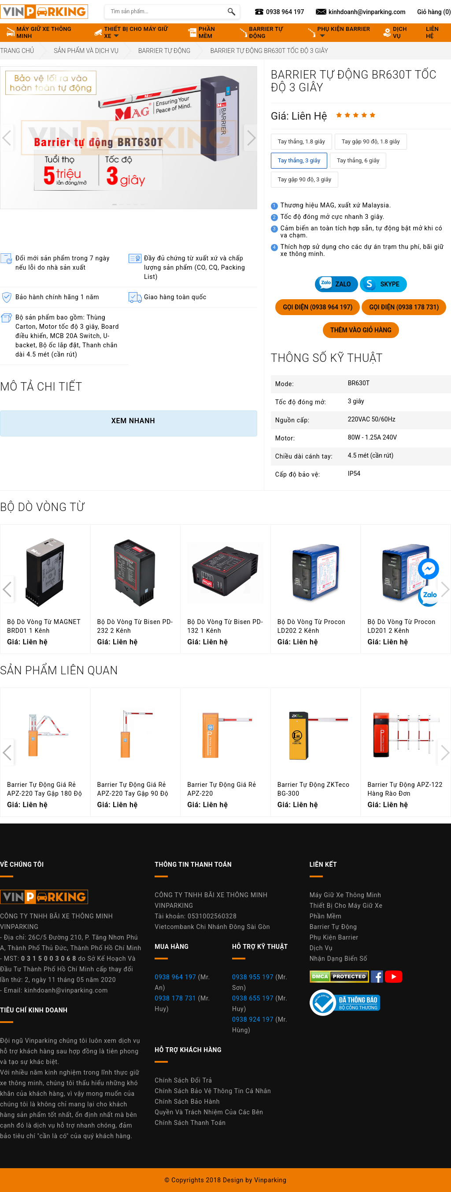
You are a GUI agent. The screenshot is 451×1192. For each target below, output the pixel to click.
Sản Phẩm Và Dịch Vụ (86, 50)
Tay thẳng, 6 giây (358, 160)
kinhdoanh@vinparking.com (66, 990)
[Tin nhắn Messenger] (428, 568)
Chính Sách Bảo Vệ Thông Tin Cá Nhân (213, 1090)
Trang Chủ (17, 50)
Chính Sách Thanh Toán (190, 1122)
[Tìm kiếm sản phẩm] (231, 11)
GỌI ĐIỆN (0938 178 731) (404, 307)
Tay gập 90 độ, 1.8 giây (371, 141)
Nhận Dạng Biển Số (338, 958)
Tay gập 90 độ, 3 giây (304, 179)
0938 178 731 (175, 998)
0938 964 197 (175, 977)
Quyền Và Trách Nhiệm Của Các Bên (209, 1112)
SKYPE (380, 284)
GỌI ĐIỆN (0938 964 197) (317, 307)
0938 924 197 (253, 1019)
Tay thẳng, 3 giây (299, 160)
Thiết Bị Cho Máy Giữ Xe (346, 905)
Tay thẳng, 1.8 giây (301, 141)
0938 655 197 (253, 998)
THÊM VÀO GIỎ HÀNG (361, 330)
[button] (114, 205)
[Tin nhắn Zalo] (428, 596)
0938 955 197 (253, 977)
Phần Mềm (326, 916)
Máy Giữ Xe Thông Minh (345, 895)
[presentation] (6, 137)
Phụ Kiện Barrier (334, 937)
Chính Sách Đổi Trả (183, 1080)
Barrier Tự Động (164, 50)
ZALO (334, 284)
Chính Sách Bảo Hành (187, 1101)
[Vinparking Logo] (44, 11)
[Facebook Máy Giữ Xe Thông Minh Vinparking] (378, 976)
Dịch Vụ (321, 947)
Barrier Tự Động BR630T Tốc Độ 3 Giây (269, 50)
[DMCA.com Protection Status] (340, 976)
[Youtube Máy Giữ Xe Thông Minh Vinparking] (394, 976)
